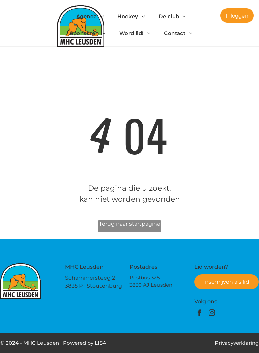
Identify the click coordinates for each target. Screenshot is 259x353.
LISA (100, 343)
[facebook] (199, 313)
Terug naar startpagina (129, 224)
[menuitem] (90, 16)
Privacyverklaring (237, 343)
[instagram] (212, 313)
